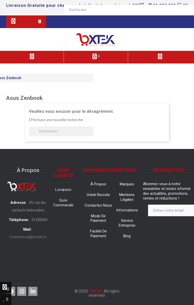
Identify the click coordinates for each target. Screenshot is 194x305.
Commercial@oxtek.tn (28, 237)
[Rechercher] (61, 131)
